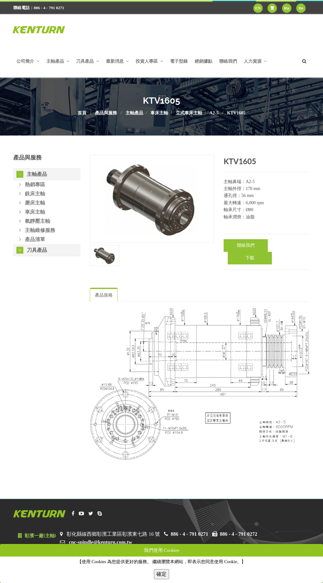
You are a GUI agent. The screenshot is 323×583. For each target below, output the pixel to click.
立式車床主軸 (189, 113)
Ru (286, 8)
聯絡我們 (228, 61)
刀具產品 (31, 250)
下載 (249, 258)
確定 (161, 574)
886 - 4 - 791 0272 (238, 534)
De (300, 8)
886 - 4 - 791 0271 (189, 534)
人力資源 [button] (255, 61)
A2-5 (214, 113)
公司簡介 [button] (27, 61)
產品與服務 (106, 113)
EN (258, 8)
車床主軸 (159, 113)
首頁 (82, 113)
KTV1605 (236, 113)
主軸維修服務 (37, 230)
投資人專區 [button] (149, 61)
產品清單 (32, 239)
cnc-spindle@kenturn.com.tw (100, 542)
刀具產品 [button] (87, 61)
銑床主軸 (32, 193)
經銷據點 (203, 61)
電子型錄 (179, 61)
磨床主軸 (32, 202)
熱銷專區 (32, 184)
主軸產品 (134, 113)
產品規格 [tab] (104, 295)
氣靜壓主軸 (34, 221)
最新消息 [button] (117, 61)
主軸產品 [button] (57, 61)
